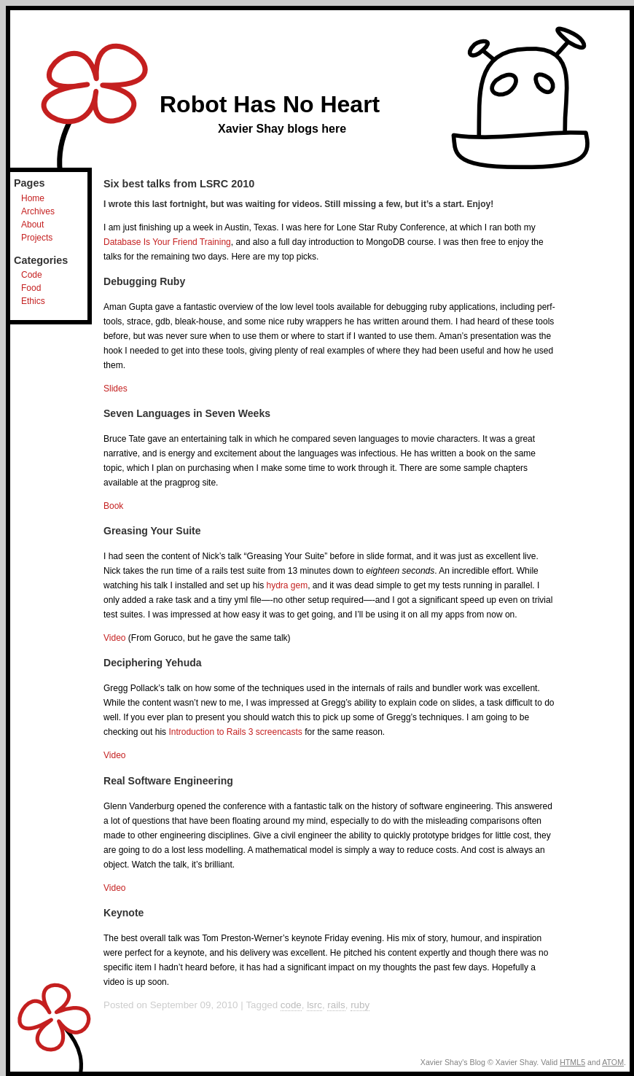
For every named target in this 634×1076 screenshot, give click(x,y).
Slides (115, 388)
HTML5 (572, 1062)
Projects (36, 238)
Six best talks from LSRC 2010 (178, 184)
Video (114, 638)
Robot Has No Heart (270, 104)
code (291, 1004)
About (32, 224)
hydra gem (287, 585)
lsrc (314, 1004)
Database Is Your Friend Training (167, 242)
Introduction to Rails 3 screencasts (235, 732)
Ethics (33, 301)
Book (113, 506)
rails (336, 1004)
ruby (360, 1004)
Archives (38, 211)
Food (31, 288)
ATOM (613, 1062)
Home (32, 198)
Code (31, 275)
